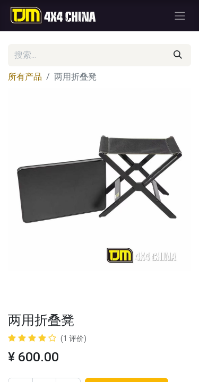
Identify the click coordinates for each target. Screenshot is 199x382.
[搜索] (178, 55)
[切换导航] (180, 15)
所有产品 (25, 77)
